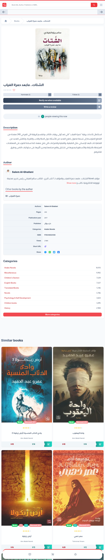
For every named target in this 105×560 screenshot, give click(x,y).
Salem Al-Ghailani (22, 172)
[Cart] (52, 554)
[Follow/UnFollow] (25, 94)
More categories (52, 314)
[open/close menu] (101, 5)
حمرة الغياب (14, 196)
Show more (71, 183)
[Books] (29, 554)
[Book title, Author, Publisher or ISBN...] (50, 5)
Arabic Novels (49, 229)
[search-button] (94, 5)
